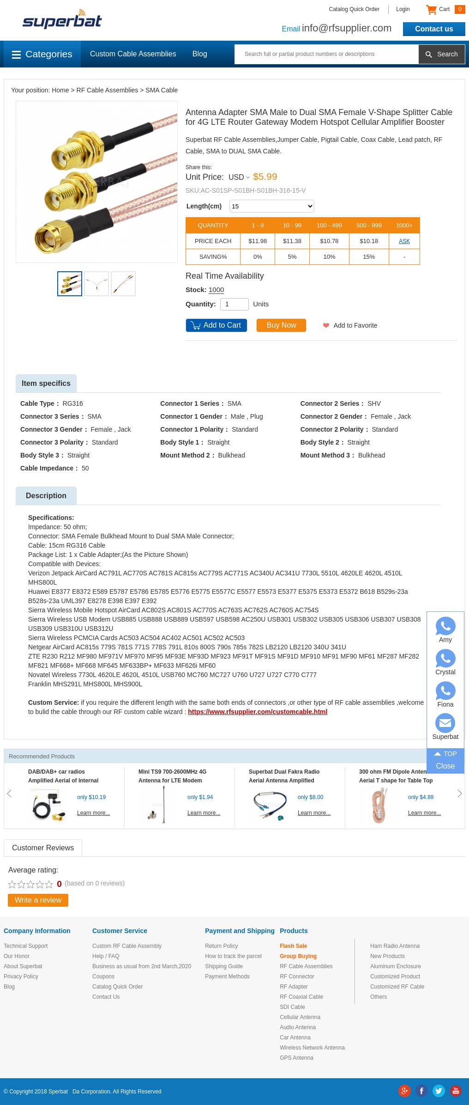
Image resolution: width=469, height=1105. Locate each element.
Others (378, 997)
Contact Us (106, 997)
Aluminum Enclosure (395, 966)
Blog (199, 54)
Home (60, 90)
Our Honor (17, 956)
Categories (42, 54)
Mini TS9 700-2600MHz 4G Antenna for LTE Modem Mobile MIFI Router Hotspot (174, 781)
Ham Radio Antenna (395, 946)
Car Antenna (295, 1037)
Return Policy (221, 946)
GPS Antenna (296, 1058)
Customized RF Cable (397, 986)
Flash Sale (293, 946)
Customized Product (395, 976)
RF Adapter (294, 986)
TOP (445, 752)
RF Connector (297, 976)
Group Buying (298, 956)
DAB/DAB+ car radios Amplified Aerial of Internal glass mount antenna (63, 781)
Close (445, 766)
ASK (404, 241)
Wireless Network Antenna (312, 1047)
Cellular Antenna (300, 1017)
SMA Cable (161, 90)
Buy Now (281, 325)
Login (402, 9)
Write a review (38, 900)
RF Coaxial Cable (301, 997)
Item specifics (46, 383)
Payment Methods (227, 976)
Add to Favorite (356, 325)
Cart (445, 10)
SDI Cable (292, 1007)
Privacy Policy (21, 976)
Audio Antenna (298, 1027)
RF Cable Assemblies (107, 90)
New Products (387, 956)
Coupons (103, 976)
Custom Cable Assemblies (133, 54)
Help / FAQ (106, 956)
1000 (216, 289)
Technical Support (26, 946)
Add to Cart (222, 325)
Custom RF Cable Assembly (127, 946)
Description (46, 496)
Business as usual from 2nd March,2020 (141, 966)
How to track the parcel (233, 956)
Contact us (434, 29)
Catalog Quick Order (354, 9)
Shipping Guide (224, 966)
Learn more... (93, 813)
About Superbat (23, 966)
